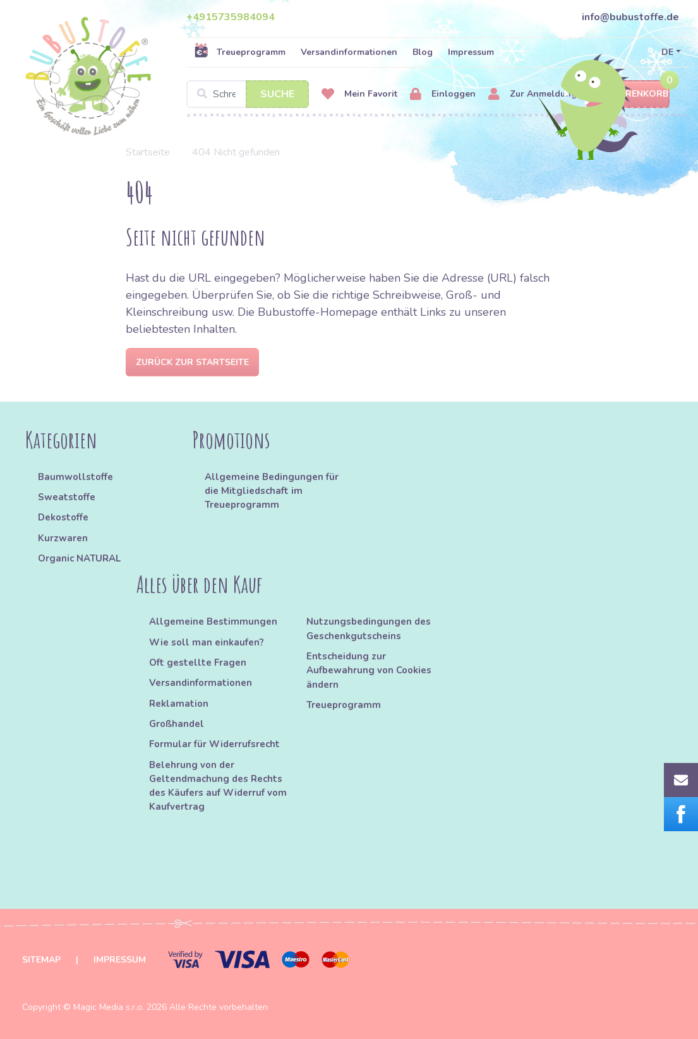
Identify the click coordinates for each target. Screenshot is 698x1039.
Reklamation (178, 703)
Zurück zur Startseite (192, 362)
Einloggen (443, 94)
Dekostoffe (63, 517)
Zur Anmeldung (532, 94)
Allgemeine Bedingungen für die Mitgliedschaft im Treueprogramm (272, 491)
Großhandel (176, 724)
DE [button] (667, 52)
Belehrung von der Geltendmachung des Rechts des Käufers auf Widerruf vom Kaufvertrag (218, 786)
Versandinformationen (349, 52)
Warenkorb (627, 94)
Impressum (471, 52)
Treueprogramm (240, 51)
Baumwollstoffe (75, 477)
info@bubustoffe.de (630, 17)
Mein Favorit (359, 94)
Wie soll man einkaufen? (206, 642)
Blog (422, 52)
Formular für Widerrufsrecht (214, 744)
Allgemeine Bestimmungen (213, 621)
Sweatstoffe (66, 497)
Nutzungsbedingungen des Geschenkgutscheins (368, 628)
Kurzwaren (64, 538)
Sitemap (41, 960)
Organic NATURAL (79, 558)
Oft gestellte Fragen (197, 662)
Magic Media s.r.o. (108, 1007)
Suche (277, 94)
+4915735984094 (230, 17)
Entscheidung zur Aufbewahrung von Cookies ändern (368, 670)
